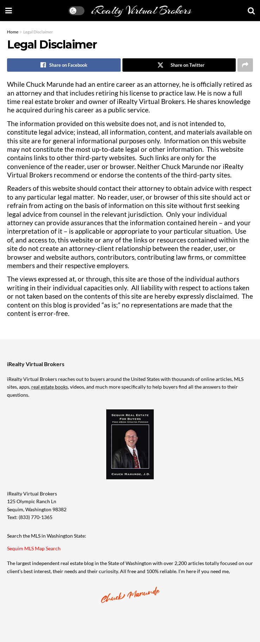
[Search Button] (251, 10)
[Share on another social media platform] (245, 65)
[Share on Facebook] (64, 65)
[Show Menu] (8, 10)
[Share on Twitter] (179, 65)
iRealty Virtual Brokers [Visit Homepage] (141, 11)
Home (12, 31)
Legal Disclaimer (38, 31)
